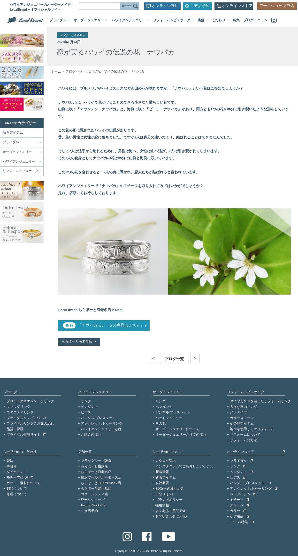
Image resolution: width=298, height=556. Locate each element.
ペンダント (89, 407)
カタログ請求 (165, 461)
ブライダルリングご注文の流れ (30, 423)
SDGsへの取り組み (169, 488)
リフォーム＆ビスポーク (245, 392)
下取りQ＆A (164, 494)
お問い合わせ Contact (171, 516)
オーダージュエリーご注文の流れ (180, 434)
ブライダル (12, 392)
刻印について (17, 488)
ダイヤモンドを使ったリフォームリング (260, 401)
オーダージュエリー (168, 392)
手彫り (12, 466)
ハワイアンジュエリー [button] (129, 20)
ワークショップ (93, 500)
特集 (236, 20)
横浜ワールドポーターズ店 (101, 477)
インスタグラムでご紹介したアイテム (184, 466)
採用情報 (162, 505)
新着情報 (162, 472)
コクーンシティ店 (94, 494)
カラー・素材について (23, 483)
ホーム (56, 71)
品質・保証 (15, 429)
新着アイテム (13, 132)
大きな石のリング (243, 407)
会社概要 (162, 483)
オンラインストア (237, 6)
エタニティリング (20, 412)
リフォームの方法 (243, 440)
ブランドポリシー (169, 500)
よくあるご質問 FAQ (170, 511)
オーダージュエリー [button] (89, 20)
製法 (10, 461)
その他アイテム (242, 423)
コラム (262, 20)
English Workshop (93, 505)
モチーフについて (20, 477)
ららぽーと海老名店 (72, 35)
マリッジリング (18, 407)
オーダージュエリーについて (177, 429)
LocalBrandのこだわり (20, 452)
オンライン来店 (165, 6)
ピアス (86, 412)
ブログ (248, 20)
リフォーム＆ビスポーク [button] (172, 20)
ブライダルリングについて (27, 418)
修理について (17, 494)
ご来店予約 (200, 6)
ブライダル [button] (58, 20)
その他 (160, 423)
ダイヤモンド (17, 472)
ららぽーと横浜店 (94, 466)
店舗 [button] (201, 20)
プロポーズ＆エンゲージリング (30, 401)
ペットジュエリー (169, 418)
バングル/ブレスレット (98, 418)
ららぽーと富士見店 (96, 488)
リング (86, 401)
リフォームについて (245, 434)
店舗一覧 (85, 452)
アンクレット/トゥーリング (101, 423)
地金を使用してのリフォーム (252, 429)
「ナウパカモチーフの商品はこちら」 (111, 325)
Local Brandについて (168, 452)
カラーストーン (242, 418)
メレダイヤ (238, 412)
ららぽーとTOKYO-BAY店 (101, 483)
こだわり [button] (219, 20)
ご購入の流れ (91, 434)
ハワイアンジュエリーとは (101, 429)
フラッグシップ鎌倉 (96, 461)
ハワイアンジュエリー (95, 392)
